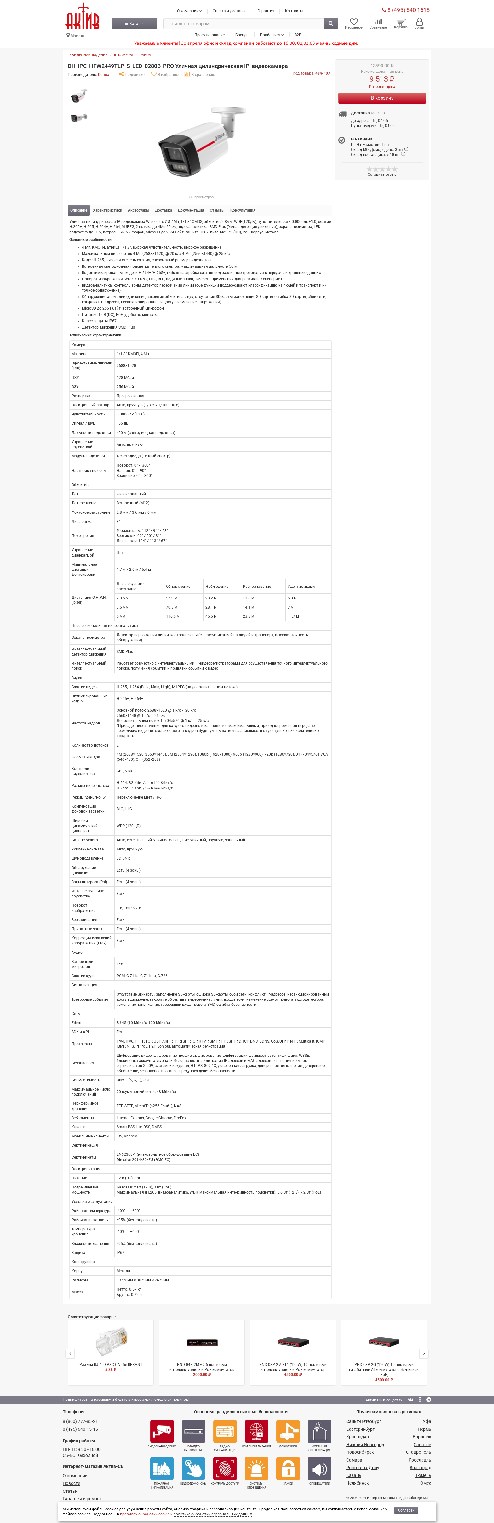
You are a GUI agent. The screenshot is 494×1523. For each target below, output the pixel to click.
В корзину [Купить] (382, 97)
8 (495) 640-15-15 (80, 1428)
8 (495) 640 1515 (406, 9)
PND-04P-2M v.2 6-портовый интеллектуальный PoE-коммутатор (201, 1351)
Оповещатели (319, 1471)
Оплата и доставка (230, 10)
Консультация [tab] (243, 210)
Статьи (70, 1490)
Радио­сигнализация (225, 1435)
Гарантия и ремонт (82, 1498)
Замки (288, 1471)
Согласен (406, 1510)
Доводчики (288, 1433)
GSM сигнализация (256, 1433)
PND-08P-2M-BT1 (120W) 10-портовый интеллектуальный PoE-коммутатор (292, 1351)
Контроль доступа (225, 1471)
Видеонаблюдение (162, 1433)
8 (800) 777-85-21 (80, 1420)
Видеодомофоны (193, 1471)
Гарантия (265, 10)
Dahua (145, 55)
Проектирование (209, 34)
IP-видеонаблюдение (87, 55)
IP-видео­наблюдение (193, 1435)
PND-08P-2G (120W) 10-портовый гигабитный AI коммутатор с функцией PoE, (384, 1353)
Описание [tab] (78, 210)
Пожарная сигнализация (162, 1473)
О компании (75, 1475)
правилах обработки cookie (144, 1514)
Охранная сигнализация (319, 1435)
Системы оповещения (256, 1473)
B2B (298, 34)
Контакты (294, 10)
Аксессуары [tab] (138, 210)
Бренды (242, 34)
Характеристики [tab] (107, 210)
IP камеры (123, 55)
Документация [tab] (191, 210)
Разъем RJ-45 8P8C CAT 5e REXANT (110, 1348)
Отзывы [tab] (217, 210)
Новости (71, 1483)
